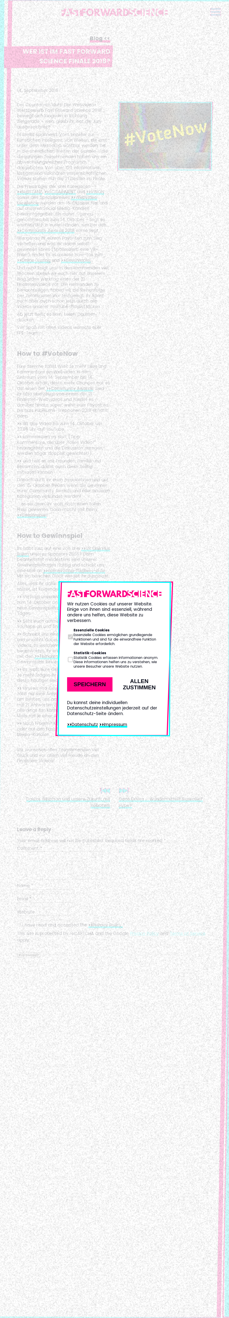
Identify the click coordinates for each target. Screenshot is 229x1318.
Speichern (90, 684)
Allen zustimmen (139, 684)
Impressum (115, 725)
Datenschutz (85, 725)
